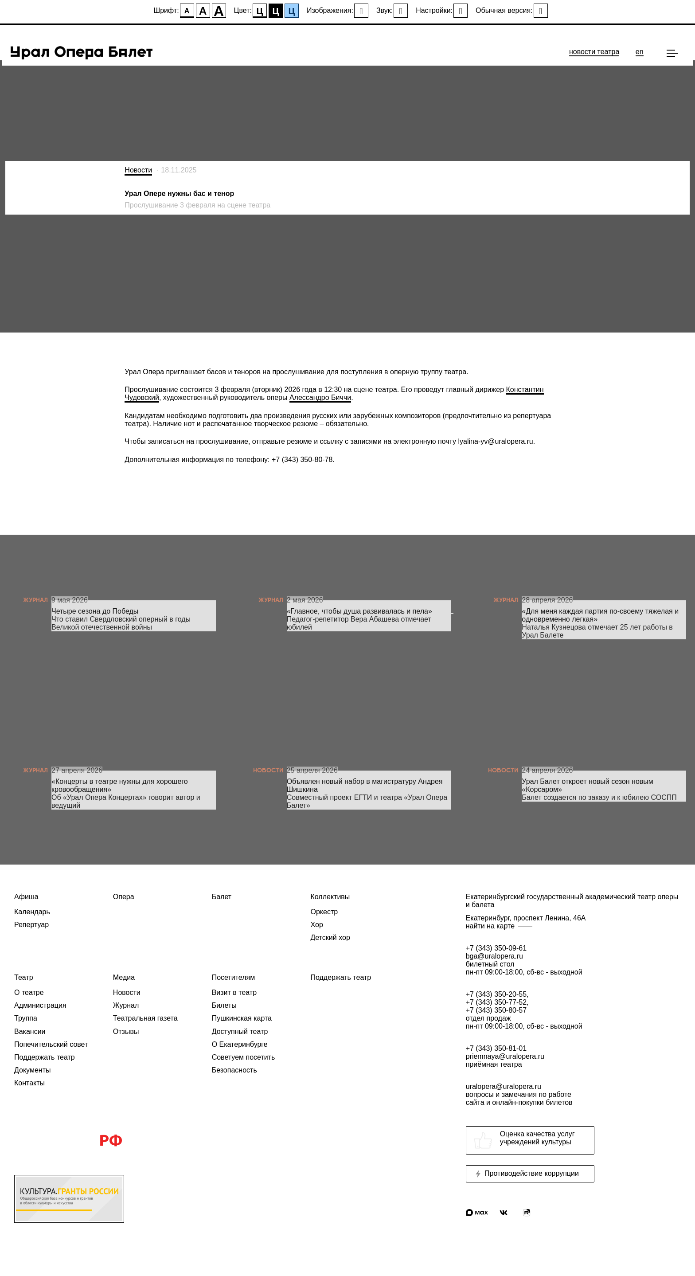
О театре (29, 992)
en (640, 51)
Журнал (126, 1005)
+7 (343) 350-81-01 (496, 1048)
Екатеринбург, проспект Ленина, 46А (573, 922)
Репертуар (31, 924)
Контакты (29, 1083)
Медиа (124, 977)
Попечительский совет (51, 1044)
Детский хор (330, 937)
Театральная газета (145, 1018)
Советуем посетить (243, 1057)
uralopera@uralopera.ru (573, 1095)
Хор (316, 924)
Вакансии (30, 1031)
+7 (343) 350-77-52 (496, 1002)
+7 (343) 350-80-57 (496, 1010)
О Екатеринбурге (240, 1044)
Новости (138, 170)
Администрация (40, 1005)
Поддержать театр (44, 1057)
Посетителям (233, 977)
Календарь (32, 912)
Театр (23, 977)
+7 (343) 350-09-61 (496, 948)
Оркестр (324, 912)
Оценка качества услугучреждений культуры (524, 1140)
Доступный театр (240, 1031)
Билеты (224, 1005)
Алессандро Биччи (320, 397)
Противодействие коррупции (526, 1173)
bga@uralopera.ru (494, 956)
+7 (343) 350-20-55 (496, 994)
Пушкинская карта (242, 1018)
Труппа (25, 1018)
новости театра (594, 51)
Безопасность (234, 1070)
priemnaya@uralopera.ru (505, 1056)
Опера (123, 896)
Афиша (26, 896)
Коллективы (330, 896)
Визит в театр (234, 992)
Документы (32, 1070)
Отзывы (126, 1031)
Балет (221, 896)
